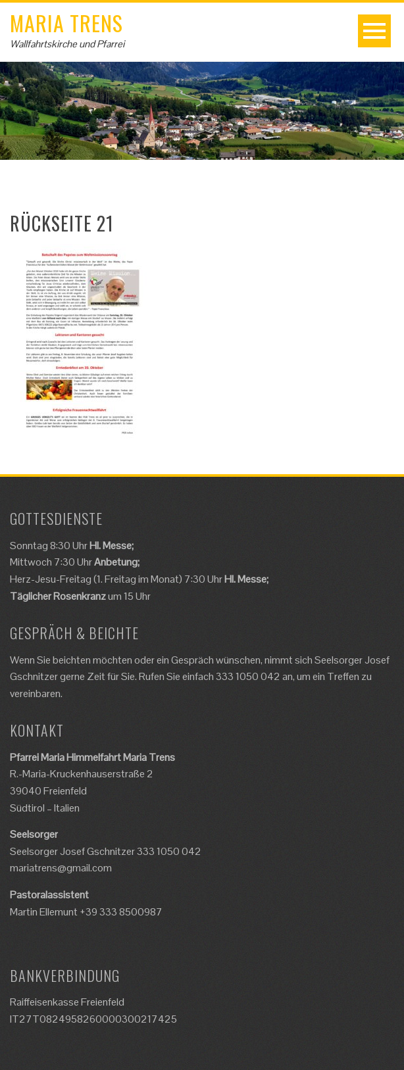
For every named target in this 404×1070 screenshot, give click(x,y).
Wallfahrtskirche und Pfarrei (67, 43)
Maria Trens (66, 22)
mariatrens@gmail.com (61, 868)
